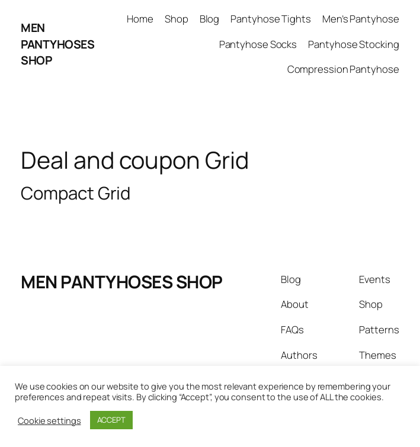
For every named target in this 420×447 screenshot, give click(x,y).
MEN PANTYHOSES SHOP (57, 44)
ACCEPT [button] (111, 419)
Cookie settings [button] (49, 420)
